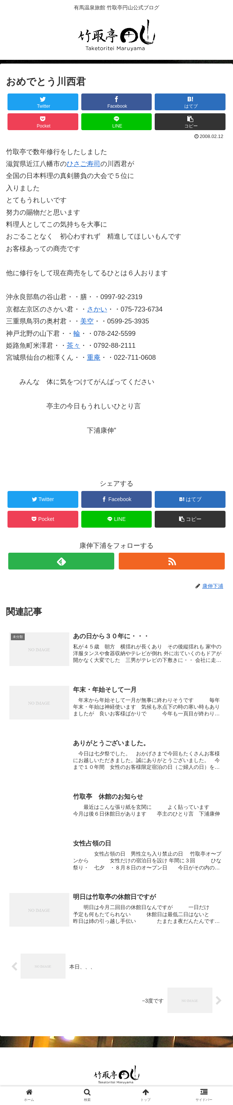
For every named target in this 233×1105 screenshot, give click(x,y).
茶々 (73, 345)
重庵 (93, 357)
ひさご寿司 (83, 164)
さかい (97, 309)
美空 (87, 321)
